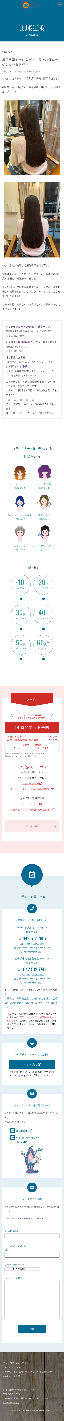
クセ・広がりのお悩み (31, 72)
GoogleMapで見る (11, 1376)
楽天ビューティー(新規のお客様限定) (32, 789)
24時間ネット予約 (17, 366)
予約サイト (20, 1218)
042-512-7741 (16, 351)
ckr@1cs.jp (20, 1075)
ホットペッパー (32, 783)
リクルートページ (25, 413)
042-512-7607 (16, 335)
